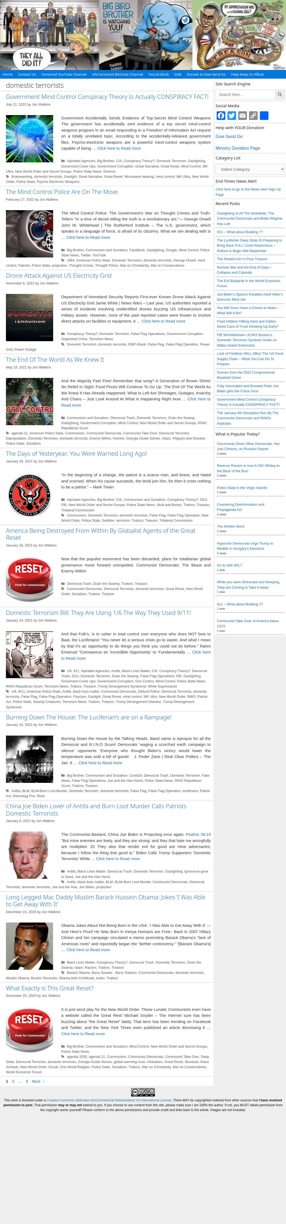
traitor (100, 978)
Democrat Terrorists (174, 433)
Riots (41, 796)
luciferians (190, 791)
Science (109, 171)
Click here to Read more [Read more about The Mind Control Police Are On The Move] (88, 237)
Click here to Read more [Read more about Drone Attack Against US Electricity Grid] (163, 321)
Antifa (115, 671)
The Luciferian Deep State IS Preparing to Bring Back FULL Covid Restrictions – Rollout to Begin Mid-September (249, 245)
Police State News (87, 171)
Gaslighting (196, 161)
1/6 (69, 671)
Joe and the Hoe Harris (125, 781)
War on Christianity (134, 265)
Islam (79, 967)
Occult (53, 1067)
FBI (64, 505)
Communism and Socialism (106, 250)
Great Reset (170, 166)
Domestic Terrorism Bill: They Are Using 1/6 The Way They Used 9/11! (98, 612)
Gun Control (144, 681)
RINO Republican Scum (24, 686)
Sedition (108, 520)
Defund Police (148, 691)
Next (39, 1081)
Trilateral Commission (77, 510)
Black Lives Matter (136, 671)
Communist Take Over (140, 433)
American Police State (93, 260)
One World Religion (75, 1067)
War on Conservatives (167, 265)
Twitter (86, 255)
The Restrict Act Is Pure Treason (242, 259)
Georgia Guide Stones (143, 438)
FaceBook (137, 250)
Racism (90, 967)
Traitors (189, 505)
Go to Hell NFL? (229, 565)
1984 (70, 260)
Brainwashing (22, 177)
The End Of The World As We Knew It (55, 359)
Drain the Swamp (181, 418)
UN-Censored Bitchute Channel (117, 74)
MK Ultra (183, 177)
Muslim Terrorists (44, 978)
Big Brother (105, 161)
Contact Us (27, 74)
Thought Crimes (81, 265)
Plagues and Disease (189, 438)
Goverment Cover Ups (78, 166)
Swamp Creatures (47, 702)
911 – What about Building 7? (240, 232)
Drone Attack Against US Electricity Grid (59, 275)
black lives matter (86, 691)
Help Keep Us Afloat (247, 74)
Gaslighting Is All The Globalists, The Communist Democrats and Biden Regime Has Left (249, 218)
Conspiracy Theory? (139, 161)
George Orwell (184, 260)
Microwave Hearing (139, 177)
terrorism (123, 520)
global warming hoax (129, 1062)
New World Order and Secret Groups (43, 171)
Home (8, 74)
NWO (191, 697)
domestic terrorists (48, 177)
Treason (203, 505)
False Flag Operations (148, 334)
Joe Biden (86, 887)
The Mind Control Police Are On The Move (62, 191)
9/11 (21, 691)
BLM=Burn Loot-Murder (49, 791)
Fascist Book (158, 74)
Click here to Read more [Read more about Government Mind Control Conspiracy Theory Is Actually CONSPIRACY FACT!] (119, 148)
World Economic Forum (24, 1072)
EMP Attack (137, 344)
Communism (75, 433)
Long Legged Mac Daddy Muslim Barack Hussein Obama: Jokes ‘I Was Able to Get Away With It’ (105, 900)
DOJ (203, 500)
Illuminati (191, 1062)
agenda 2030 (77, 1057)
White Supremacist (162, 686)
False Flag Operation (182, 344)
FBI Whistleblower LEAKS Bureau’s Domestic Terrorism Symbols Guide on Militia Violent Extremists (247, 340)
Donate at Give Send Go (206, 74)
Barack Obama (78, 973)
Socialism (33, 443)
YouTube (99, 255)
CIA (119, 161)
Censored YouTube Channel (64, 74)
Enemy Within (100, 438)
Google (171, 250)
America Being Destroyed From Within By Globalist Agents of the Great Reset (100, 533)
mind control (165, 177)
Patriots (24, 265)
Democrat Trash (122, 418)
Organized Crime (74, 339)
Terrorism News (101, 339)
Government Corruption (115, 166)
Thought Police (106, 265)
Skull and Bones (168, 505)
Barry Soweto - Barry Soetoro (114, 973)
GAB (177, 74)
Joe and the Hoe (64, 887)
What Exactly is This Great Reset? (50, 988)
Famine (118, 438)
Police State (25, 182)
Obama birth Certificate (76, 978)
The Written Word (230, 526)
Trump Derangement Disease (138, 702)
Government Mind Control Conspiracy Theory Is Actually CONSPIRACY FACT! (107, 96)
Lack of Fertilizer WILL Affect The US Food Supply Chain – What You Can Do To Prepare (250, 358)
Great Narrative (147, 166)
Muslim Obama (17, 978)
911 (76, 671)
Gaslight (70, 177)
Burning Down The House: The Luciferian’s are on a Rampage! (88, 717)
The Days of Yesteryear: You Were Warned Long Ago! (76, 453)
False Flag (156, 344)
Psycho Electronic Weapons (58, 182)
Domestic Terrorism (171, 161)
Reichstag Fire (24, 796)
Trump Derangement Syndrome (122, 686)
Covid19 (135, 775)
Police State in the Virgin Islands (242, 488)
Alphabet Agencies (81, 161)
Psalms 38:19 (198, 834)
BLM (25, 791)
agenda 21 (20, 433)
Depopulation (16, 438)
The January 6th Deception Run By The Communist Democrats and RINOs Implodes (247, 418)
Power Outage (25, 349)
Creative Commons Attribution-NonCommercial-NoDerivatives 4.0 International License (109, 1100)
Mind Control (190, 166)
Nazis (166, 438)
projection (59, 265)
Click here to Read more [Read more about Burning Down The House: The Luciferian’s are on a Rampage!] (100, 762)
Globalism (155, 1062)
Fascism (79, 697)
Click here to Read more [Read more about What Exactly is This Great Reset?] (83, 1033)
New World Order (172, 697)
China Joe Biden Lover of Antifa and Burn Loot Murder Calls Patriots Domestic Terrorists (96, 809)
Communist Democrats (104, 433)
